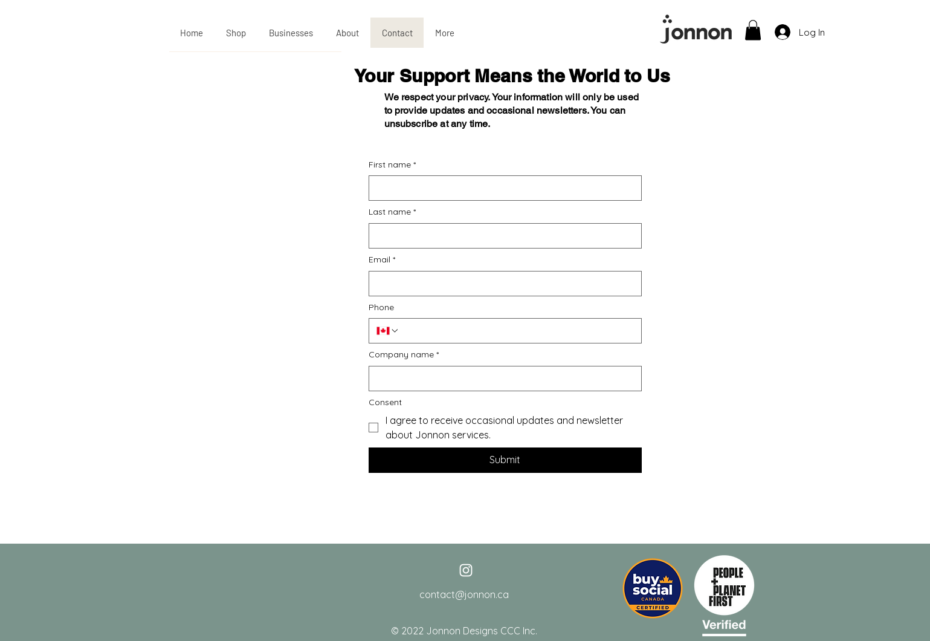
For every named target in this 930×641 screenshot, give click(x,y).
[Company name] (501, 378)
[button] (752, 30)
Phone (381, 307)
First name (392, 165)
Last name (392, 212)
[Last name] (501, 236)
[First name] (501, 188)
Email (382, 260)
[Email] (501, 284)
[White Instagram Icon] (465, 570)
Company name (404, 355)
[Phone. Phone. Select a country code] (387, 331)
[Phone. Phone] (516, 331)
